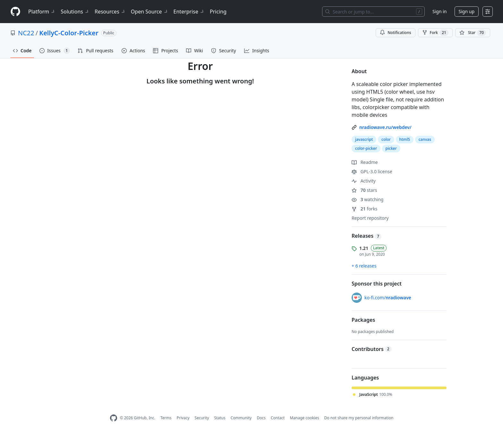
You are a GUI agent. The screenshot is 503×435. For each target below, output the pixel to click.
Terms (166, 418)
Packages (363, 319)
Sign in (439, 11)
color (386, 139)
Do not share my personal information (359, 418)
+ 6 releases (364, 266)
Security (202, 418)
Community (241, 418)
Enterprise (189, 11)
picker (391, 148)
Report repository (370, 218)
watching (367, 199)
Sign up (466, 11)
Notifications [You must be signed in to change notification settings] (395, 32)
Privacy (183, 418)
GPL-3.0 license (372, 171)
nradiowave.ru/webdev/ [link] (385, 127)
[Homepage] (15, 11)
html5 (404, 139)
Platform (41, 11)
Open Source (149, 11)
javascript (364, 139)
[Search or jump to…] (373, 11)
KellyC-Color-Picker (68, 33)
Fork (435, 33)
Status (220, 418)
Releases (366, 235)
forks (365, 209)
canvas (425, 139)
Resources (110, 11)
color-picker (366, 148)
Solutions (75, 11)
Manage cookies (304, 418)
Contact (278, 418)
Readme (365, 162)
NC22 (26, 33)
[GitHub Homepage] (113, 418)
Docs (261, 418)
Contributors (372, 349)
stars (364, 190)
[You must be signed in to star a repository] (472, 32)
